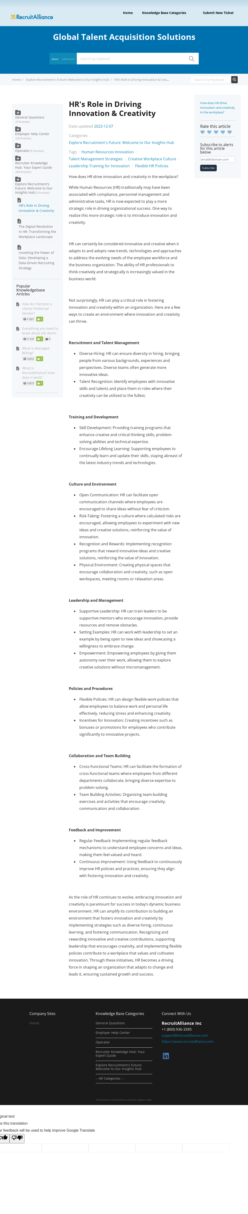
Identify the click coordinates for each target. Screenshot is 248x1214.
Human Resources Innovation (108, 151)
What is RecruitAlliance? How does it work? (38, 373)
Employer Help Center (32, 134)
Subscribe (208, 168)
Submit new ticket (218, 12)
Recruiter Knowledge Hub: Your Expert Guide (33, 165)
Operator (22, 150)
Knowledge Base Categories (164, 12)
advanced (68, 59)
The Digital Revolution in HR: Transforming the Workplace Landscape (37, 231)
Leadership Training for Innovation (100, 165)
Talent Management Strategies (96, 158)
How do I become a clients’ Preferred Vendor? (37, 308)
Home (128, 12)
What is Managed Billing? (35, 350)
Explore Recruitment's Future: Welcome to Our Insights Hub (67, 79)
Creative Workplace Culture (152, 158)
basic (55, 59)
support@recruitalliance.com (185, 1035)
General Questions (29, 117)
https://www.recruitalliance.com (187, 1041)
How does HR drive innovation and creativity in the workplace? (217, 107)
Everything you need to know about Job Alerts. (40, 330)
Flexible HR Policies (151, 165)
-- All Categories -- (110, 1078)
